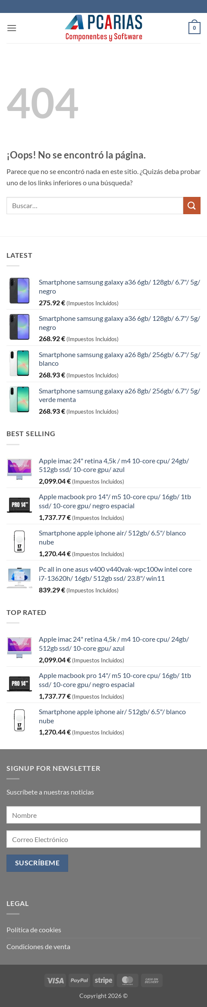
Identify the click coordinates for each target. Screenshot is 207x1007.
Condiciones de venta (38, 946)
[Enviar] (192, 205)
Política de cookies (33, 929)
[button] (11, 27)
